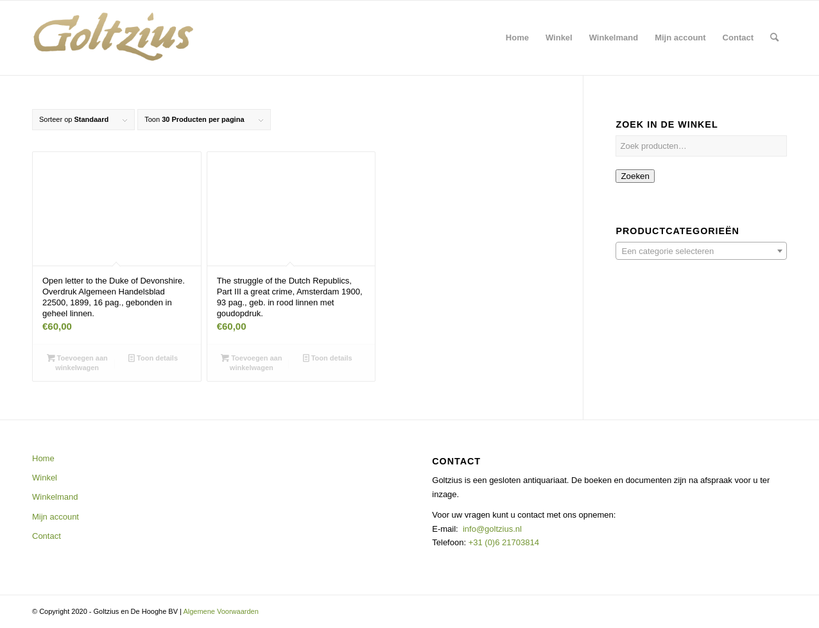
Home (43, 458)
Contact (46, 536)
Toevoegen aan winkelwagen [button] (77, 362)
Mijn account (55, 517)
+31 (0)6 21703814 (502, 542)
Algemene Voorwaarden (220, 611)
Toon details (153, 358)
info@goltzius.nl (492, 529)
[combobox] (701, 251)
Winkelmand (55, 497)
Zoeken (635, 176)
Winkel (44, 477)
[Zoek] (774, 38)
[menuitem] (517, 38)
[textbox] (701, 251)
